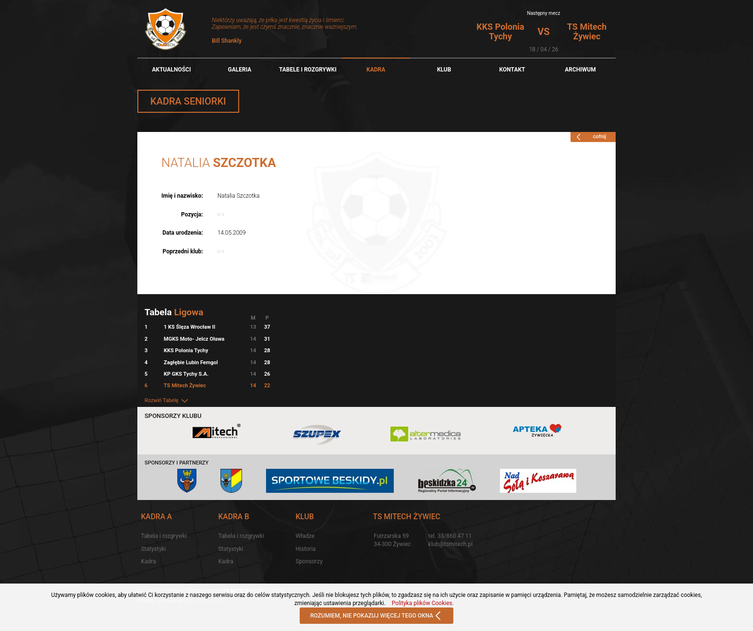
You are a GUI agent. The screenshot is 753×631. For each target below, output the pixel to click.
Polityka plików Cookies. (423, 603)
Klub (444, 69)
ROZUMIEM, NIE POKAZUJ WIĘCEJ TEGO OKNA (376, 616)
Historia (306, 549)
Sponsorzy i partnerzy (176, 463)
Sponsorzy (309, 561)
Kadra (375, 69)
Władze (305, 536)
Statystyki (153, 549)
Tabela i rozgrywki (164, 536)
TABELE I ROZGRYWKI (308, 69)
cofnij (589, 137)
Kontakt (512, 69)
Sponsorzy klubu (173, 415)
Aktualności (171, 69)
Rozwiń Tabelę (167, 400)
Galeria (239, 69)
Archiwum (580, 69)
